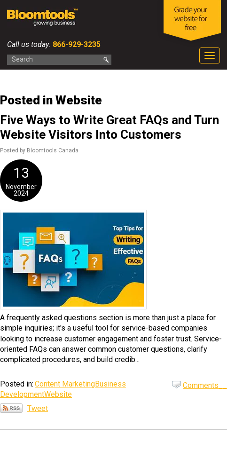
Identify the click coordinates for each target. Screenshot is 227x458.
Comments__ (205, 385)
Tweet (37, 408)
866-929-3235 (76, 44)
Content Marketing (65, 383)
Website (58, 394)
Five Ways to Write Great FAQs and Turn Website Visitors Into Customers (109, 127)
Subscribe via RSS (11, 408)
